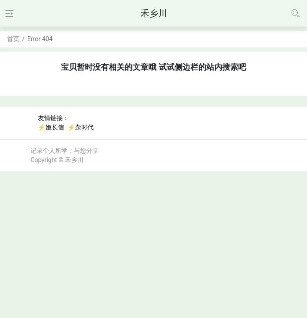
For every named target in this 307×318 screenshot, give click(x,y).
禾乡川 (74, 159)
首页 (13, 38)
